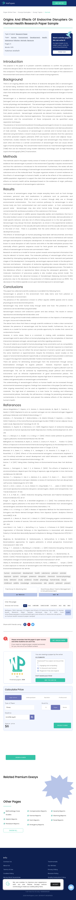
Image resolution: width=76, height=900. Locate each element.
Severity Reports (59, 811)
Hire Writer (59, 3)
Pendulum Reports (12, 824)
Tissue (64, 580)
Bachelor (47, 697)
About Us (6, 866)
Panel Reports (58, 820)
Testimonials (52, 862)
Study (20, 580)
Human (14, 37)
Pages (55, 707)
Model (35, 580)
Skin (45, 583)
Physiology (44, 580)
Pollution (17, 40)
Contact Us (7, 862)
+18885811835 (45, 892)
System (16, 576)
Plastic (51, 583)
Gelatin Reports (11, 819)
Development (35, 37)
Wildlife (16, 583)
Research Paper (22, 34)
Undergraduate (31, 697)
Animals (24, 40)
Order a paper (20, 757)
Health (44, 37)
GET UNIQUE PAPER (58, 640)
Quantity (45, 703)
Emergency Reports (37, 825)
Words (65, 707)
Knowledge (25, 583)
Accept (55, 884)
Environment (23, 37)
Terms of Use (8, 869)
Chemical (51, 576)
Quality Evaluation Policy (57, 877)
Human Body (55, 580)
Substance (9, 40)
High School (13, 697)
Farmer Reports (35, 816)
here (41, 887)
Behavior (13, 580)
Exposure (30, 40)
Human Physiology (63, 576)
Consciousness (36, 583)
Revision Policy (53, 873)
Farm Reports (34, 820)
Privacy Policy (53, 869)
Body (6, 580)
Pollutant (59, 583)
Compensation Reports (38, 811)
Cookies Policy (8, 873)
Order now (62, 52)
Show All (13, 830)
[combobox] (19, 707)
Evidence (28, 580)
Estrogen (23, 576)
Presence (32, 576)
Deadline (8, 713)
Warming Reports (59, 816)
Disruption (42, 576)
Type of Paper (10, 703)
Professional (62, 697)
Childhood (8, 583)
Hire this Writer (50, 680)
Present (67, 583)
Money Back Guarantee (12, 877)
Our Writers (52, 866)
